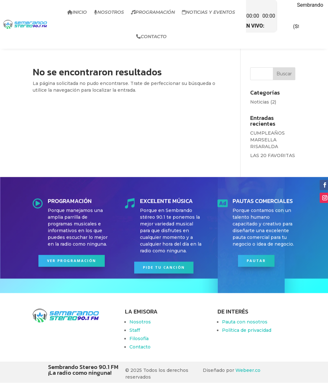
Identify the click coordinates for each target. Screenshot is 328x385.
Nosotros (109, 12)
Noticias (259, 102)
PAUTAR (256, 258)
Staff (134, 330)
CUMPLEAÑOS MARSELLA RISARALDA (267, 139)
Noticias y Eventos (208, 12)
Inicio (77, 12)
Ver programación (71, 258)
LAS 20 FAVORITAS (272, 155)
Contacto (151, 36)
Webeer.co (247, 370)
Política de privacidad (246, 330)
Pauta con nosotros (244, 322)
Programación (153, 12)
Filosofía (139, 338)
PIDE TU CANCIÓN (164, 265)
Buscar (284, 74)
